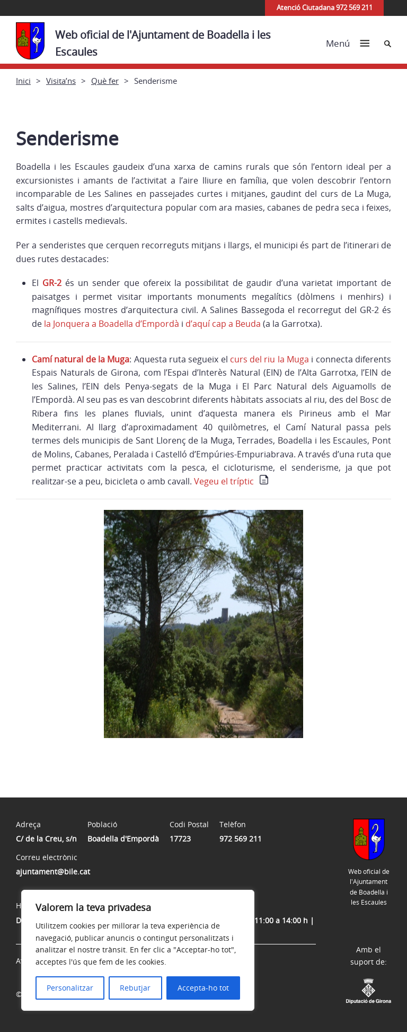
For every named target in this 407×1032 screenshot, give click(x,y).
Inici (23, 80)
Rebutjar (135, 988)
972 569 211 (240, 839)
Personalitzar (70, 988)
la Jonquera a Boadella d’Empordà (111, 323)
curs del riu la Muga (269, 359)
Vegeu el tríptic (224, 481)
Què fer (105, 80)
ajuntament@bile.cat (53, 871)
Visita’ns (61, 80)
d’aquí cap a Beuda (223, 323)
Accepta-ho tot (203, 988)
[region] (137, 950)
